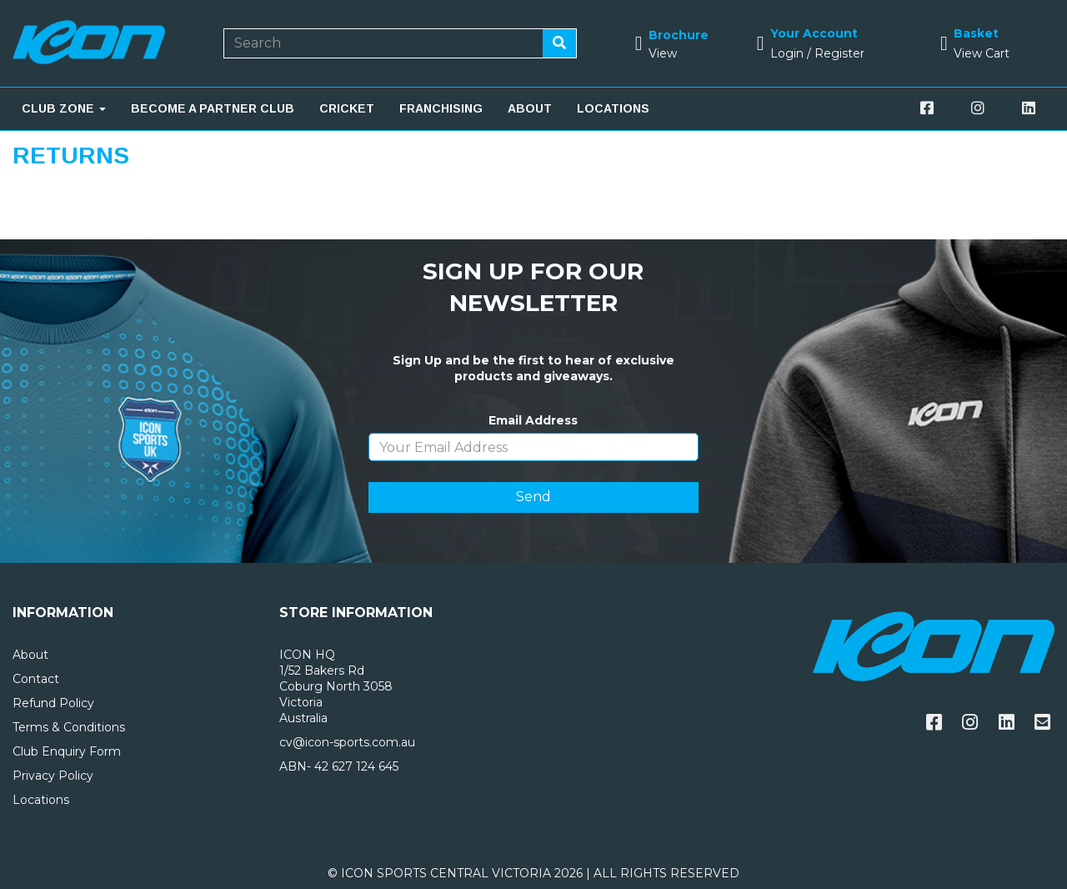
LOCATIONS (613, 108)
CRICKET (346, 108)
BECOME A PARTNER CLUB (212, 108)
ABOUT (530, 108)
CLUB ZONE (64, 108)
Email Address (533, 420)
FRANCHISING (441, 108)
